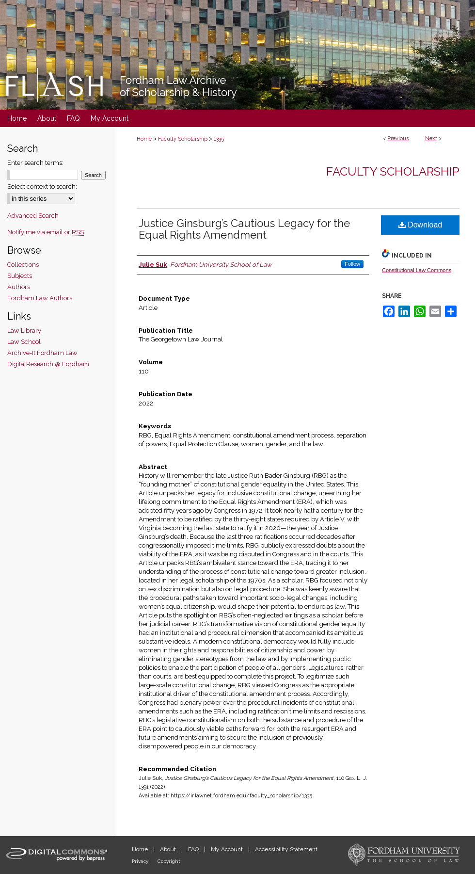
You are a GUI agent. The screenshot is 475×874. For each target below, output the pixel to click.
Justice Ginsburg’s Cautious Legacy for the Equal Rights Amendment (244, 229)
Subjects (19, 275)
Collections (23, 264)
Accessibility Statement (286, 849)
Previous (398, 138)
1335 (219, 139)
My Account (227, 849)
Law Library (24, 330)
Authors (18, 287)
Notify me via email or (45, 232)
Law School (24, 341)
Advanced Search (33, 215)
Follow (352, 264)
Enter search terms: (35, 162)
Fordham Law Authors (39, 298)
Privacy (141, 861)
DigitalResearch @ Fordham (48, 364)
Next (431, 138)
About (168, 849)
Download (420, 225)
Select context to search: (42, 186)
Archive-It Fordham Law (42, 352)
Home (144, 139)
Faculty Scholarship (182, 139)
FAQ (194, 849)
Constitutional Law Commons (416, 270)
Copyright (169, 861)
